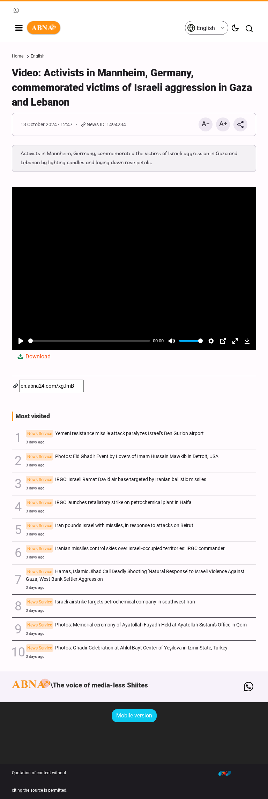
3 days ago (35, 442)
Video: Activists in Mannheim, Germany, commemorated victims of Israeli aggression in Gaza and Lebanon (132, 87)
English (201, 28)
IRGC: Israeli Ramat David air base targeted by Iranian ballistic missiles (116, 480)
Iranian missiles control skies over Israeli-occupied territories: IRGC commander (125, 549)
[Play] (21, 341)
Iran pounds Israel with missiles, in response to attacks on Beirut (109, 526)
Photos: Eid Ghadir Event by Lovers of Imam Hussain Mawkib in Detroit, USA (122, 457)
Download (33, 356)
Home (17, 56)
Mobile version (134, 715)
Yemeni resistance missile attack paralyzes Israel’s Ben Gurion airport (115, 434)
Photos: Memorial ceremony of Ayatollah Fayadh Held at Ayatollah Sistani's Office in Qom (136, 625)
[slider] (89, 340)
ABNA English (105, 28)
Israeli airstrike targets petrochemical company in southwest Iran (110, 602)
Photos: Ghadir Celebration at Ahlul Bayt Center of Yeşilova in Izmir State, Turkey (127, 648)
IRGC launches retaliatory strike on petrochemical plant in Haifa (109, 503)
